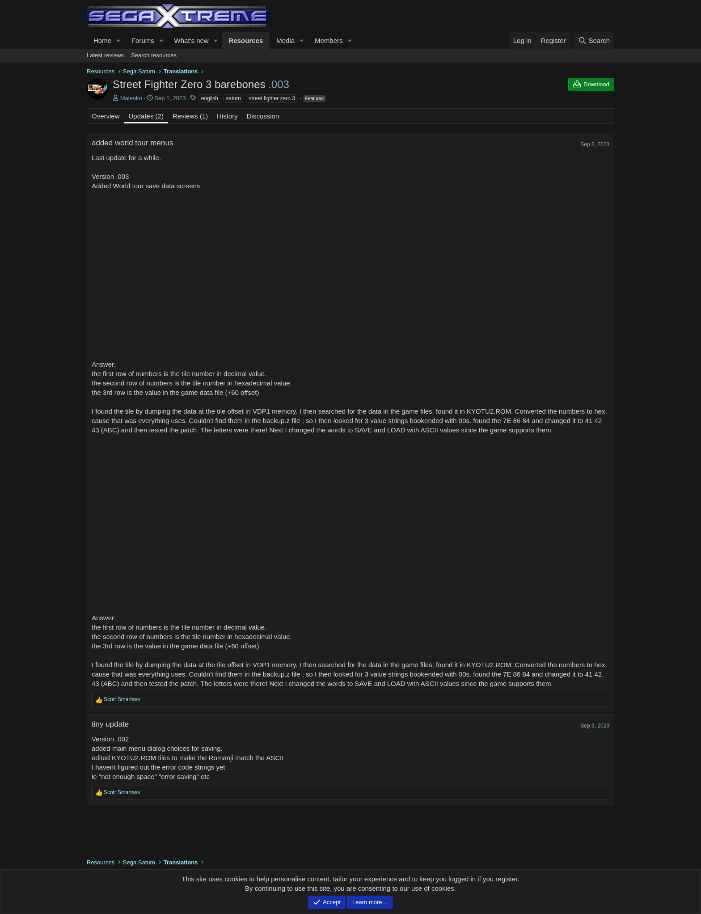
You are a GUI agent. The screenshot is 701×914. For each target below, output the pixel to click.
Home (102, 40)
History (227, 116)
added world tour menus (132, 143)
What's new (191, 40)
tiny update (110, 724)
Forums (142, 40)
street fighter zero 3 (272, 98)
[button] (118, 40)
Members (329, 40)
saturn (233, 98)
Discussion (263, 116)
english (209, 98)
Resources (246, 40)
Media (285, 40)
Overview (106, 116)
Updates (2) (146, 116)
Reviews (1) (190, 116)
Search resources (154, 55)
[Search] (594, 40)
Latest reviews (105, 55)
